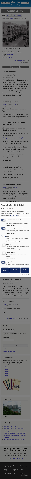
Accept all (25, 270)
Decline (5, 270)
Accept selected (15, 270)
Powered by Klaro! (25, 274)
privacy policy (14, 215)
